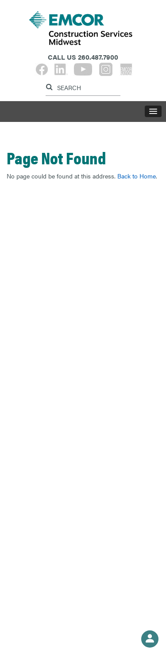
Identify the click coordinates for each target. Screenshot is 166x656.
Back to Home (136, 175)
